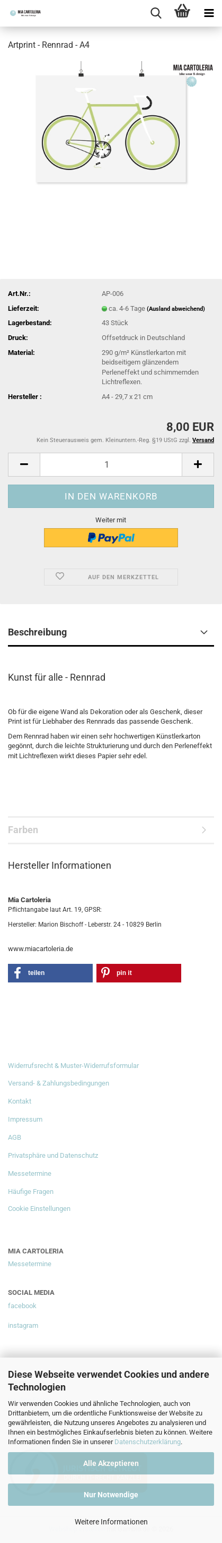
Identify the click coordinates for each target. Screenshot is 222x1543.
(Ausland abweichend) (176, 309)
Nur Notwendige (111, 1494)
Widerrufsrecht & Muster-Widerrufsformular (73, 1066)
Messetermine (29, 1173)
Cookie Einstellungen (39, 1209)
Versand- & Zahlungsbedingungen (58, 1083)
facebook (22, 1306)
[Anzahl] (111, 465)
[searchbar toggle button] (156, 13)
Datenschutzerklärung (147, 1442)
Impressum (25, 1119)
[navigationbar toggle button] (209, 13)
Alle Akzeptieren (111, 1463)
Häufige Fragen (31, 1192)
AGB (14, 1137)
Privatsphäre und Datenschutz (53, 1155)
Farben (23, 829)
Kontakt (19, 1101)
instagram (23, 1325)
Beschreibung (37, 632)
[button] (24, 465)
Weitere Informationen (111, 1521)
